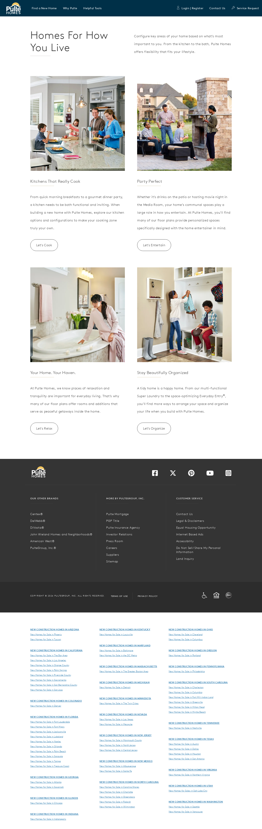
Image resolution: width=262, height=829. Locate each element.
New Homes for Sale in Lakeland (46, 736)
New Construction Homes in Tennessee (194, 722)
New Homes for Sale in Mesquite (115, 724)
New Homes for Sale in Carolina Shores (119, 787)
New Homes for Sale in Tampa (45, 761)
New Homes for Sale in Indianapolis (48, 819)
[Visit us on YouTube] (210, 474)
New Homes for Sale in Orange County (49, 665)
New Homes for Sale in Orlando (46, 746)
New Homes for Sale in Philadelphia (187, 671)
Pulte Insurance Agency (123, 527)
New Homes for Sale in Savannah (47, 787)
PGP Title (112, 521)
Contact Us (217, 8)
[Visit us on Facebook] (155, 474)
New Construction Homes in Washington (196, 801)
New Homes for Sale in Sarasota (46, 756)
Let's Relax (44, 428)
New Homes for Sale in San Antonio (186, 758)
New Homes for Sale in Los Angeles (48, 660)
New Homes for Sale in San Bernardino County (53, 684)
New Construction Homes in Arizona (54, 629)
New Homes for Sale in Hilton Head (186, 707)
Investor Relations (119, 534)
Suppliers (112, 554)
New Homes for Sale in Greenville (186, 702)
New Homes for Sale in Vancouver (186, 811)
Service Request (245, 8)
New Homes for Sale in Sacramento (48, 679)
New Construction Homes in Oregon (193, 650)
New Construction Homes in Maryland (124, 645)
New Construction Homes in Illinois (54, 797)
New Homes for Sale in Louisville (116, 634)
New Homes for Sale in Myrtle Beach (187, 711)
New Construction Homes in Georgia (54, 777)
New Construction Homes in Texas (191, 738)
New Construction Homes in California (56, 650)
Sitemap (112, 561)
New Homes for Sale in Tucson (45, 639)
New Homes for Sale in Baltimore (116, 650)
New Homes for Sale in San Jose (46, 689)
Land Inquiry (185, 559)
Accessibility (185, 541)
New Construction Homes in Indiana (54, 813)
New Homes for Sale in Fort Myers (47, 726)
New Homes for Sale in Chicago (46, 803)
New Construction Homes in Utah (191, 785)
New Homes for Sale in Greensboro (117, 796)
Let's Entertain (154, 245)
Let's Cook (44, 245)
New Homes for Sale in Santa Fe (115, 771)
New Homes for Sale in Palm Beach (48, 751)
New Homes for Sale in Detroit (114, 687)
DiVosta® (37, 527)
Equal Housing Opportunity (196, 527)
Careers (111, 548)
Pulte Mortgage (117, 514)
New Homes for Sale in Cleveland (185, 634)
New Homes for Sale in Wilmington (117, 806)
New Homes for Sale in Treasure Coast (49, 766)
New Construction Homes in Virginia (193, 769)
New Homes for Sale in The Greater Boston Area (123, 671)
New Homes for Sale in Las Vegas (116, 719)
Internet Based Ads (189, 534)
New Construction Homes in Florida (54, 716)
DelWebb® (37, 521)
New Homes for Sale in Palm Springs (48, 670)
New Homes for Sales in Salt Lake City (188, 790)
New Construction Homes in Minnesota (125, 698)
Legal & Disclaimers (190, 521)
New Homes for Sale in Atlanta (45, 782)
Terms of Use (119, 596)
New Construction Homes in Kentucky (124, 629)
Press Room (114, 541)
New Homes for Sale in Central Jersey (118, 750)
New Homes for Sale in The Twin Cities (119, 703)
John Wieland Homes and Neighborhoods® (61, 534)
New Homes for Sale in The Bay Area (48, 655)
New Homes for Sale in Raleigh (115, 801)
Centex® (36, 514)
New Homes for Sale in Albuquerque (117, 766)
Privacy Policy (148, 596)
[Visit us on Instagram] (228, 474)
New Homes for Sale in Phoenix (46, 634)
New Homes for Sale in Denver (45, 705)
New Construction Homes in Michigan (124, 682)
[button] (44, 8)
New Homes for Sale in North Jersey (117, 745)
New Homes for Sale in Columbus (186, 639)
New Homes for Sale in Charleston (186, 687)
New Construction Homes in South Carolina (198, 682)
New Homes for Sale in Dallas (184, 748)
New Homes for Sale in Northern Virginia (189, 774)
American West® (42, 541)
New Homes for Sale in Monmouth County (120, 740)
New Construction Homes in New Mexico (126, 761)
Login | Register (189, 8)
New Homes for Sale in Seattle (184, 806)
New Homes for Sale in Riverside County (50, 675)
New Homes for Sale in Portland (185, 655)
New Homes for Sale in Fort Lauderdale (50, 721)
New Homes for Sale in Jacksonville (48, 731)
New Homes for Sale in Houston (185, 753)
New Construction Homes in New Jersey (125, 735)
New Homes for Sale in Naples (45, 741)
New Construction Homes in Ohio (191, 629)
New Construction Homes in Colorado (56, 700)
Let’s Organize (154, 428)
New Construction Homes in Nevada (123, 714)
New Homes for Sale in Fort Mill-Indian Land (191, 697)
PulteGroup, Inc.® (43, 548)
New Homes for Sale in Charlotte (116, 791)
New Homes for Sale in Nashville (185, 727)
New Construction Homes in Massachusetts (128, 666)
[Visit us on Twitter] (173, 474)
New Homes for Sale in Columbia (185, 692)
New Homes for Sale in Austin (184, 743)
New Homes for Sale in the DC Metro (118, 655)
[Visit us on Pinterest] (191, 474)
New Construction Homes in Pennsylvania (196, 666)
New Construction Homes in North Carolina (129, 781)
